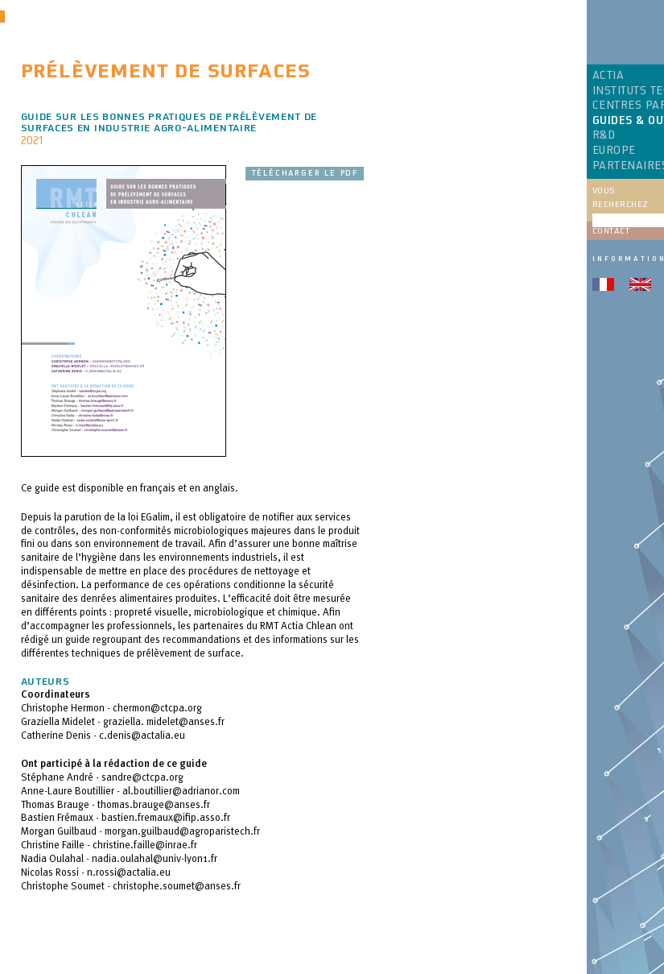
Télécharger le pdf (304, 173)
